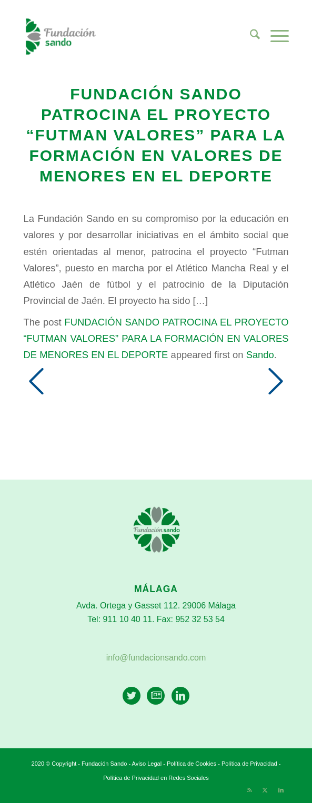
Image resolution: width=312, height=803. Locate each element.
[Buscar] (249, 36)
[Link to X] (265, 790)
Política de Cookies (191, 763)
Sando (260, 354)
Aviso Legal (147, 763)
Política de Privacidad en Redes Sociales (156, 778)
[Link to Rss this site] (249, 790)
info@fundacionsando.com (156, 657)
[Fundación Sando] (129, 36)
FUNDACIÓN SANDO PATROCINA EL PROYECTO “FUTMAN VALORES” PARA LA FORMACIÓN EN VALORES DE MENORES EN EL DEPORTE (155, 339)
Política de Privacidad (250, 763)
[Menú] (274, 36)
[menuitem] (249, 36)
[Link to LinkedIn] (281, 790)
